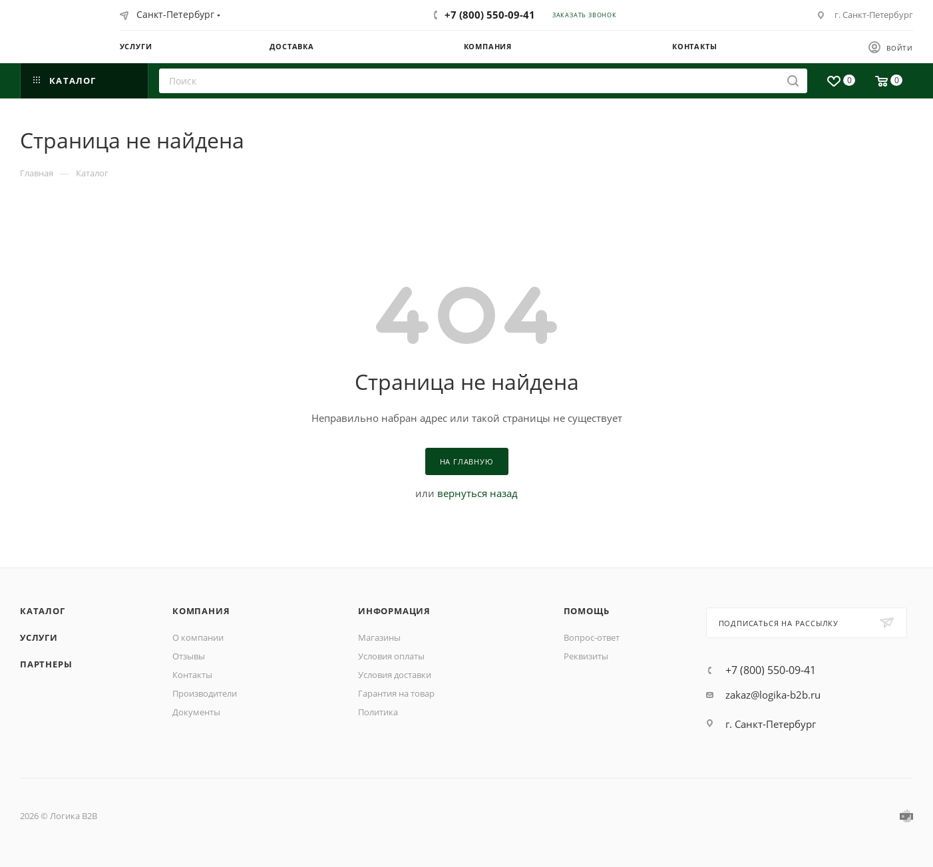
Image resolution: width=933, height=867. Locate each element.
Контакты (192, 675)
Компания (201, 611)
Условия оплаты (391, 656)
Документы (196, 712)
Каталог (42, 611)
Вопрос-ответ (592, 637)
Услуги (39, 637)
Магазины (379, 637)
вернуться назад (477, 493)
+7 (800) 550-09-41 (490, 14)
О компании (198, 637)
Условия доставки (394, 675)
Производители (204, 693)
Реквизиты (586, 656)
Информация (394, 611)
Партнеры (46, 664)
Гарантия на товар (396, 693)
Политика (378, 712)
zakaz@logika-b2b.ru (773, 694)
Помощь (587, 611)
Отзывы (188, 656)
